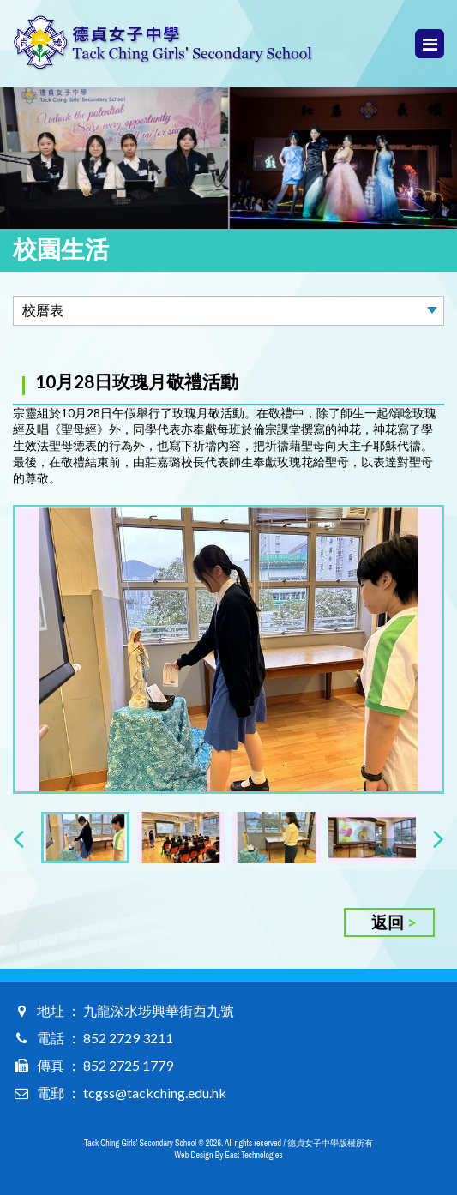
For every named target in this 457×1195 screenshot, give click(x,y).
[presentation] (18, 838)
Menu (430, 44)
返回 (387, 922)
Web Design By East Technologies (229, 1155)
